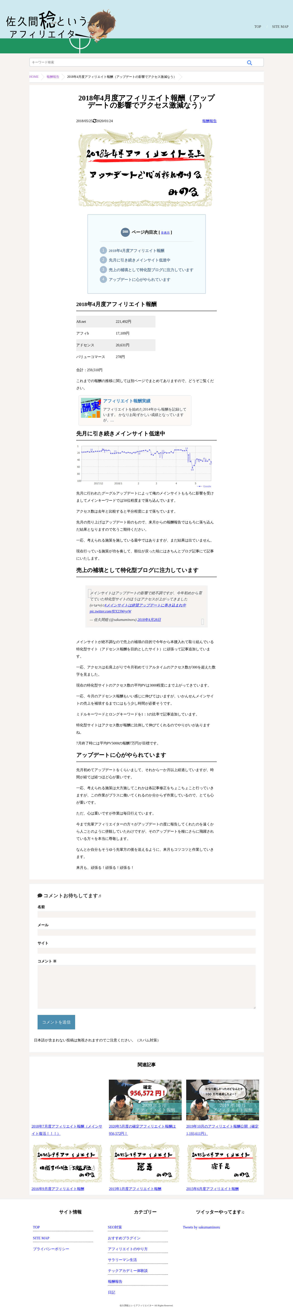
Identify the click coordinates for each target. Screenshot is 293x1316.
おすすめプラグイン (124, 1238)
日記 (111, 1292)
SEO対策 (115, 1227)
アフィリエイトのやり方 (128, 1249)
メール (43, 925)
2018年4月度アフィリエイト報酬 (136, 251)
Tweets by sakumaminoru (201, 1227)
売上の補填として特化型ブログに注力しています (151, 270)
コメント (47, 961)
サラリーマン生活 (122, 1260)
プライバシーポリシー (51, 1249)
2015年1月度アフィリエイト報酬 (135, 1189)
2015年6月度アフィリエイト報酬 (212, 1189)
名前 (41, 907)
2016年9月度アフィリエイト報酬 (58, 1189)
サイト (43, 943)
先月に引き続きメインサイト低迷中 (139, 260)
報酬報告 (53, 76)
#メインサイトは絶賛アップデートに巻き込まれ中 (145, 605)
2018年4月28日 (149, 620)
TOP (257, 27)
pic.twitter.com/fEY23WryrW (110, 611)
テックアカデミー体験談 (128, 1271)
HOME (34, 76)
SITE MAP (280, 27)
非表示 (165, 232)
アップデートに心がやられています (139, 280)
